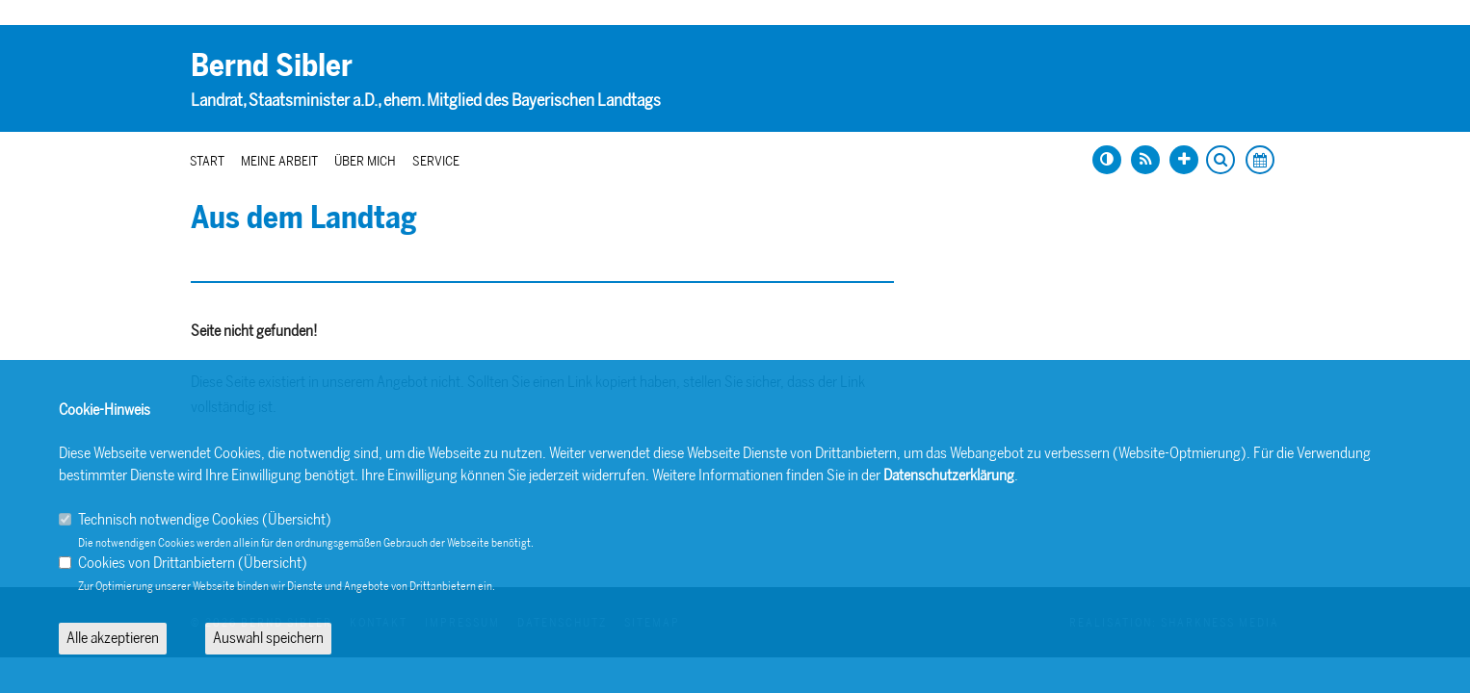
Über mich (365, 161)
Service (435, 161)
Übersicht (297, 519)
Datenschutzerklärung (948, 475)
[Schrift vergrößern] (1183, 159)
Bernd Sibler (272, 65)
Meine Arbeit (279, 161)
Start (207, 161)
